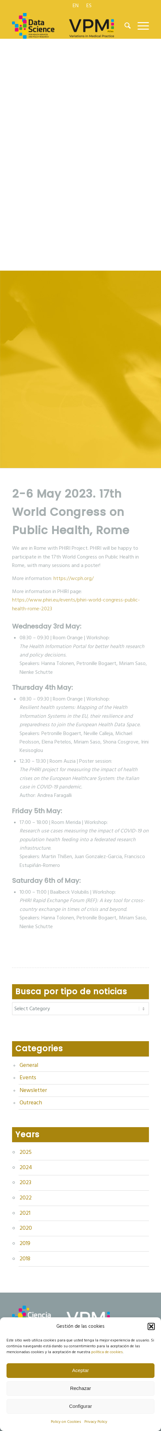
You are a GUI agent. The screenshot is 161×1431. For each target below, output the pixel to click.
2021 (25, 1213)
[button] (151, 1326)
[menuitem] (75, 5)
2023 (25, 1182)
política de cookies (107, 1352)
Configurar (80, 1406)
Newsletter (33, 1090)
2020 (26, 1228)
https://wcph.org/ (73, 578)
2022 (26, 1198)
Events (28, 1078)
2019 (25, 1243)
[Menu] (140, 26)
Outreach (31, 1103)
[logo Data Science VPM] (67, 26)
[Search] (124, 26)
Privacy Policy (95, 1421)
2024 (26, 1167)
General (29, 1065)
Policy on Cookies (66, 1421)
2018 (25, 1259)
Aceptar (80, 1370)
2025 (26, 1152)
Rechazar (80, 1388)
